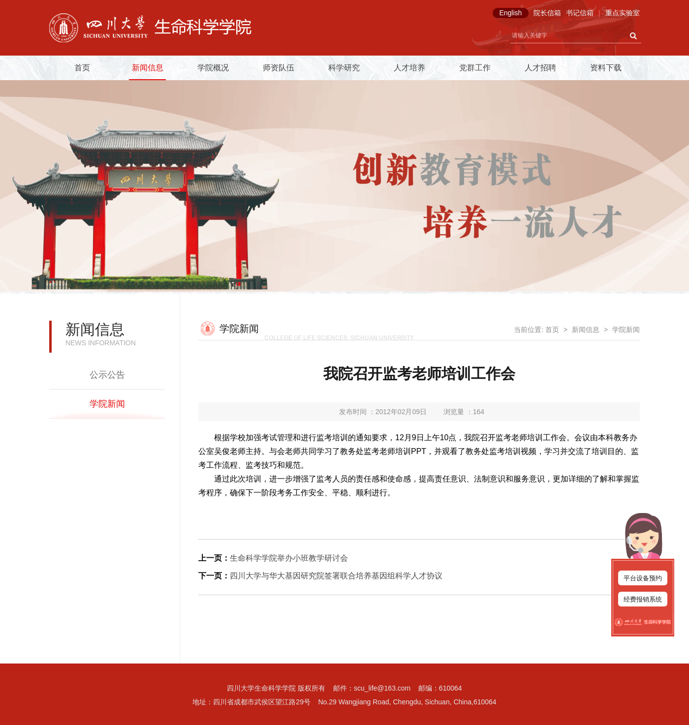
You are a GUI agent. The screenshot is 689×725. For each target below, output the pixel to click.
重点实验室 (622, 13)
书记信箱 (580, 13)
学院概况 (213, 67)
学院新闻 (107, 404)
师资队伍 (278, 67)
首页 (82, 67)
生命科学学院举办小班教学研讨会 (289, 558)
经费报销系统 (643, 599)
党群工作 (475, 67)
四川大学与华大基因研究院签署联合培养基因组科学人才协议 (336, 576)
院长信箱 (547, 13)
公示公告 (107, 375)
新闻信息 (147, 67)
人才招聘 (540, 67)
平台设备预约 (643, 578)
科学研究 (344, 67)
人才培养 (409, 67)
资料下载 (606, 67)
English (510, 13)
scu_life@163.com (382, 688)
